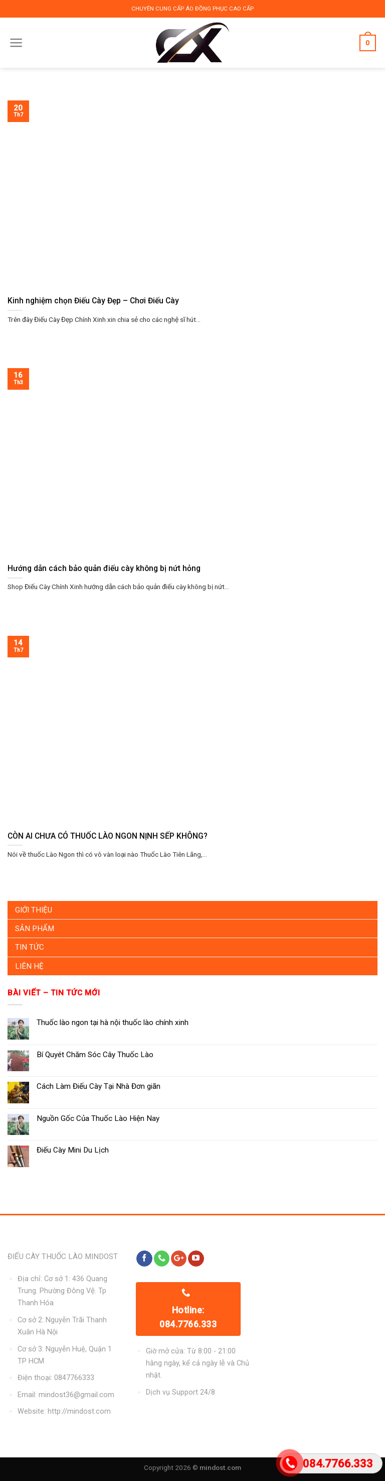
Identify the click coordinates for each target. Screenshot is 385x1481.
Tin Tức (29, 947)
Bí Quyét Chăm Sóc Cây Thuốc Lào (95, 1054)
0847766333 (74, 1378)
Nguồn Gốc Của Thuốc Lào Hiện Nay (98, 1118)
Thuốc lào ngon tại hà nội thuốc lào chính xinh (112, 1022)
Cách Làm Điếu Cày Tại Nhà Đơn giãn (98, 1086)
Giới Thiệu (33, 910)
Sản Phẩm (34, 928)
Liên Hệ (29, 966)
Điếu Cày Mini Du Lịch (73, 1150)
